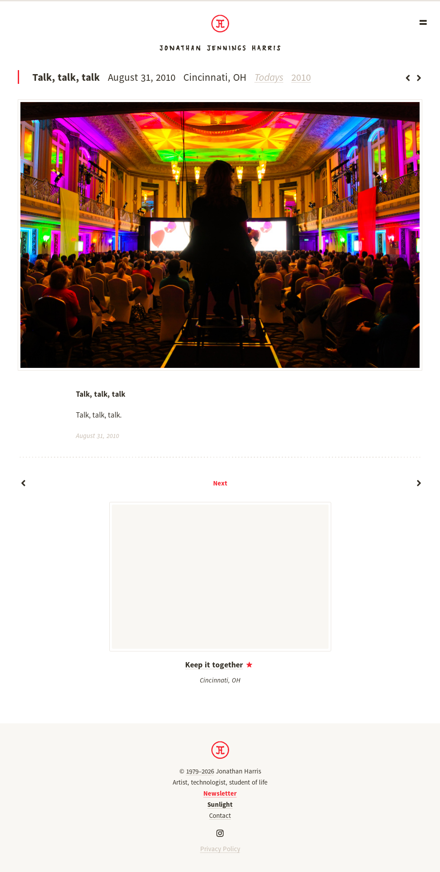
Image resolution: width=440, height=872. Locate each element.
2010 (301, 77)
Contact (220, 815)
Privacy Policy (220, 848)
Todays (268, 77)
